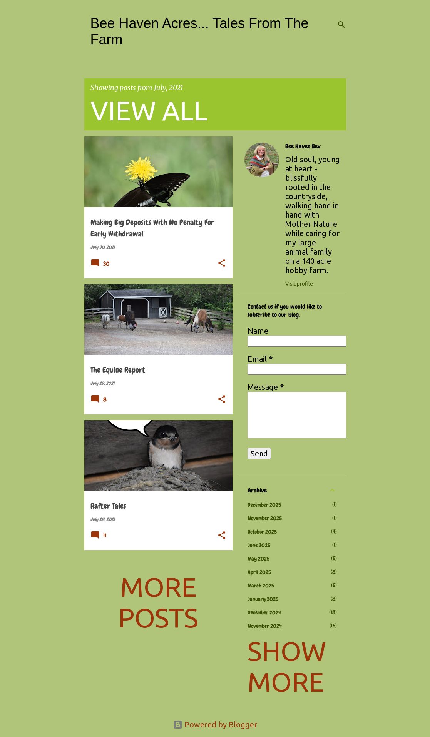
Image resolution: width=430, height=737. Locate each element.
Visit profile (299, 284)
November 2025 (265, 518)
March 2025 (261, 585)
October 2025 (262, 531)
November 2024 (265, 625)
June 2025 (259, 545)
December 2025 (264, 504)
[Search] (341, 24)
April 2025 (259, 572)
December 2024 (264, 612)
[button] (221, 263)
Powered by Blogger (215, 724)
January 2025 (263, 599)
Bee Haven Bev (303, 146)
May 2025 (258, 558)
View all (148, 110)
